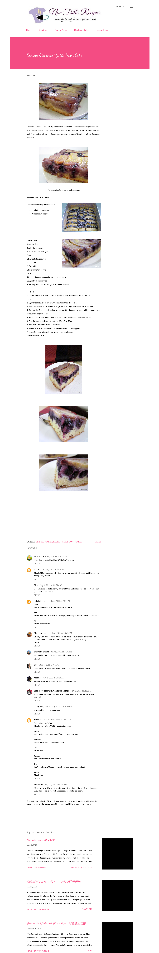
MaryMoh (38, 784)
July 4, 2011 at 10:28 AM (54, 569)
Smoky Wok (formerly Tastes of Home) (51, 691)
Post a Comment (41, 909)
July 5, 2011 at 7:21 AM (49, 665)
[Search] (120, 6)
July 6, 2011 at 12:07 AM (60, 719)
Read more (87, 909)
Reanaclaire (39, 556)
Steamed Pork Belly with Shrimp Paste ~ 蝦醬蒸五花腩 (56, 923)
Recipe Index (102, 30)
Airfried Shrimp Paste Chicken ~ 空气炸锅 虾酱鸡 (54, 881)
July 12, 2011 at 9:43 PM (56, 784)
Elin (36, 585)
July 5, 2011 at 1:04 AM (61, 652)
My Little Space (41, 633)
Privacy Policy (60, 30)
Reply (37, 564)
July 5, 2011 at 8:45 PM (62, 706)
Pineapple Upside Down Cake (41, 130)
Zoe (35, 665)
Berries (40, 542)
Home (29, 30)
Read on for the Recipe (81, 867)
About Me (43, 30)
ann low (37, 569)
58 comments (40, 867)
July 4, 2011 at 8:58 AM (56, 556)
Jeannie (37, 678)
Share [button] (98, 542)
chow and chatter (41, 652)
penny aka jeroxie (42, 706)
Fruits (56, 542)
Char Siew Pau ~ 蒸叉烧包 (41, 840)
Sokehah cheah (40, 601)
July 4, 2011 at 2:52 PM (59, 601)
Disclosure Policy (82, 30)
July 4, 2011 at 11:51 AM (51, 585)
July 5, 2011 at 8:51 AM (53, 678)
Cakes (48, 542)
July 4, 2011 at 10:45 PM (61, 633)
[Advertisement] (64, 514)
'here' (60, 317)
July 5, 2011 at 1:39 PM (81, 691)
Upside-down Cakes (71, 542)
